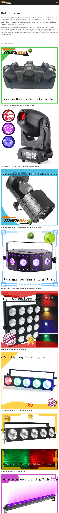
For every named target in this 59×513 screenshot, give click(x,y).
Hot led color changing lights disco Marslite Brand (16, 410)
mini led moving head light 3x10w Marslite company (17, 105)
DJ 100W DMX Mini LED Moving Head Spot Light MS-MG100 (20, 166)
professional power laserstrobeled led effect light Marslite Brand (21, 227)
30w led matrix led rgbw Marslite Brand (13, 349)
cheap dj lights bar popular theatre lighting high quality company (21, 288)
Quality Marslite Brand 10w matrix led (13, 471)
